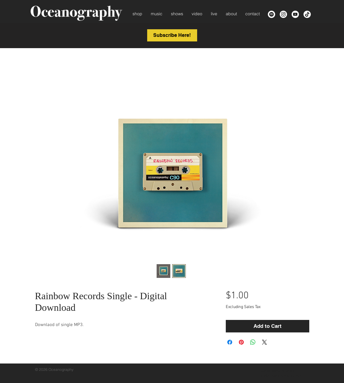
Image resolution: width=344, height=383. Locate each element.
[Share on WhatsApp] (253, 342)
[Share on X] (264, 342)
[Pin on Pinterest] (241, 342)
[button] (172, 35)
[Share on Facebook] (229, 342)
